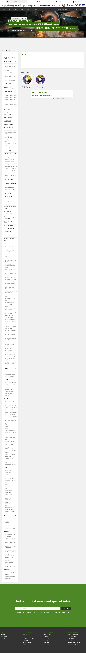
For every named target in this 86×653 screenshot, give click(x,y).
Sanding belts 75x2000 (10, 170)
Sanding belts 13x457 (10, 159)
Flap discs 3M (8, 254)
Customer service (27, 642)
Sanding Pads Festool (10, 560)
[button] (6, 29)
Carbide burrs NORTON (11, 416)
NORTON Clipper (9, 462)
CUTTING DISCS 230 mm (11, 104)
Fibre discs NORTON (10, 414)
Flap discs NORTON (10, 410)
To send (24, 636)
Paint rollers (7, 236)
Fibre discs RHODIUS (10, 376)
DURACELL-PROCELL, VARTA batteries (9, 58)
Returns (25, 644)
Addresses (46, 640)
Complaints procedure (28, 646)
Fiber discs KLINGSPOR (10, 478)
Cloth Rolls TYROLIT (10, 395)
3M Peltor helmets (9, 225)
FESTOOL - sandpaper (10, 557)
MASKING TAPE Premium (8, 232)
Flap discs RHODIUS (10, 374)
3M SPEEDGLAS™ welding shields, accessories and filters (67, 9)
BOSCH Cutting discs (9, 566)
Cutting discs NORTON (10, 405)
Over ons (25, 634)
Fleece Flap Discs (8, 117)
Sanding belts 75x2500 (10, 175)
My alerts (46, 644)
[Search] (16, 1)
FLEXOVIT (43, 9)
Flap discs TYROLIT (9, 387)
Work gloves (7, 211)
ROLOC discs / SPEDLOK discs (8, 120)
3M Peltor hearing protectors (9, 217)
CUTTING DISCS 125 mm (11, 97)
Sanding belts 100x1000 (11, 166)
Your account (48, 632)
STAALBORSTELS (8, 193)
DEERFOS (6, 569)
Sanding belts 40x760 (10, 164)
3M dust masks (8, 348)
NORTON (15, 9)
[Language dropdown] (40, 2)
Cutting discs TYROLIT (10, 382)
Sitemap (25, 650)
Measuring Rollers (9, 228)
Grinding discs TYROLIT (11, 384)
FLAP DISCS (7, 110)
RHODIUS (22, 9)
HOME (4, 9)
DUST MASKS (7, 83)
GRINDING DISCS (8, 107)
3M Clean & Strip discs (10, 277)
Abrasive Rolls (8, 151)
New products (4, 636)
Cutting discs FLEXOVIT (10, 519)
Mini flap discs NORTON (11, 412)
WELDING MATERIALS (10, 184)
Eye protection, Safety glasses (10, 207)
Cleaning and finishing (10, 201)
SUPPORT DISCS (8, 124)
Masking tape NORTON (10, 464)
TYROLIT (36, 9)
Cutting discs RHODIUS (10, 372)
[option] (43, 29)
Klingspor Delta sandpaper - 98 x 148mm (9, 503)
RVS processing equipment (8, 197)
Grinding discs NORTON (11, 407)
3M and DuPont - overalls (8, 222)
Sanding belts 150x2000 (11, 173)
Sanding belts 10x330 (10, 157)
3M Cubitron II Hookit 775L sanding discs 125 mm (10, 321)
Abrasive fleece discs (9, 148)
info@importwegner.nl (78, 644)
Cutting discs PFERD (10, 528)
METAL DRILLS (8, 62)
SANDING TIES (8, 153)
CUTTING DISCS (8, 92)
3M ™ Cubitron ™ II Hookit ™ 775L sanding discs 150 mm (10, 326)
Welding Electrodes (9, 187)
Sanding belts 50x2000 (10, 168)
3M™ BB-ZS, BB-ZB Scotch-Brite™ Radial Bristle (10, 265)
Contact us (25, 648)
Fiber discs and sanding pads (8, 113)
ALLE (5, 54)
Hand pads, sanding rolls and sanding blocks (9, 179)
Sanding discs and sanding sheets (9, 128)
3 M (9, 9)
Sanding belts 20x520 (10, 161)
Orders (46, 636)
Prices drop (4, 634)
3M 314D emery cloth (10, 342)
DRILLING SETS (8, 72)
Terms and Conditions (28, 638)
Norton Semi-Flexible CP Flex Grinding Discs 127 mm (11, 432)
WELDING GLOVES (9, 214)
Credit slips (47, 638)
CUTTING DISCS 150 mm (11, 99)
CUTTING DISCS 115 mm (11, 95)
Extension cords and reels (9, 239)
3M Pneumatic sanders (10, 366)
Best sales (3, 638)
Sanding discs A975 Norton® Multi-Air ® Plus (10, 437)
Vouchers (46, 642)
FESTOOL (6, 531)
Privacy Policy (26, 640)
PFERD (49, 9)
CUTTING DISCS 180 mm (11, 102)
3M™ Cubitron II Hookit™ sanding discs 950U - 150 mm (10, 308)
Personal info (47, 634)
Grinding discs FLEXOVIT (40, 87)
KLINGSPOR (29, 9)
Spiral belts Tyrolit (9, 389)
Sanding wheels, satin (10, 204)
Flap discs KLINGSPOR (10, 480)
